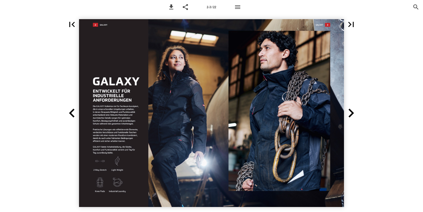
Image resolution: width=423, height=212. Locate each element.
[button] (171, 7)
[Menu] (238, 7)
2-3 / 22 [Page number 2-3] (211, 7)
